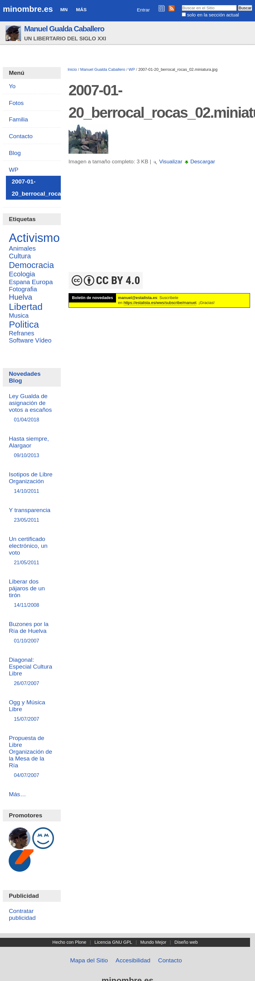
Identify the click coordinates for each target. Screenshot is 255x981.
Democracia (31, 265)
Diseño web (186, 942)
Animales (22, 248)
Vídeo (43, 340)
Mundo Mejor (153, 942)
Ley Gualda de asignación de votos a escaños (32, 408)
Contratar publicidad (22, 914)
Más (81, 9)
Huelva (20, 297)
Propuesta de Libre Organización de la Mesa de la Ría (32, 757)
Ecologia (22, 274)
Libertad (25, 307)
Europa (42, 281)
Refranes (21, 333)
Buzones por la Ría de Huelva (32, 633)
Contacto (170, 960)
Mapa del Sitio (89, 960)
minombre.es (28, 9)
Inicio (72, 69)
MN (64, 9)
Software (21, 340)
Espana (19, 282)
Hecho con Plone (69, 942)
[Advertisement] (159, 225)
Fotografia (23, 289)
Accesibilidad (133, 960)
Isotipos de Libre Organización (32, 483)
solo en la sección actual (213, 14)
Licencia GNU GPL (113, 942)
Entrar (143, 9)
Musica (19, 315)
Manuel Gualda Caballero (64, 29)
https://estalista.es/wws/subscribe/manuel (159, 302)
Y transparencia (32, 515)
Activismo (34, 237)
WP (131, 69)
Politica (24, 324)
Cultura (20, 256)
